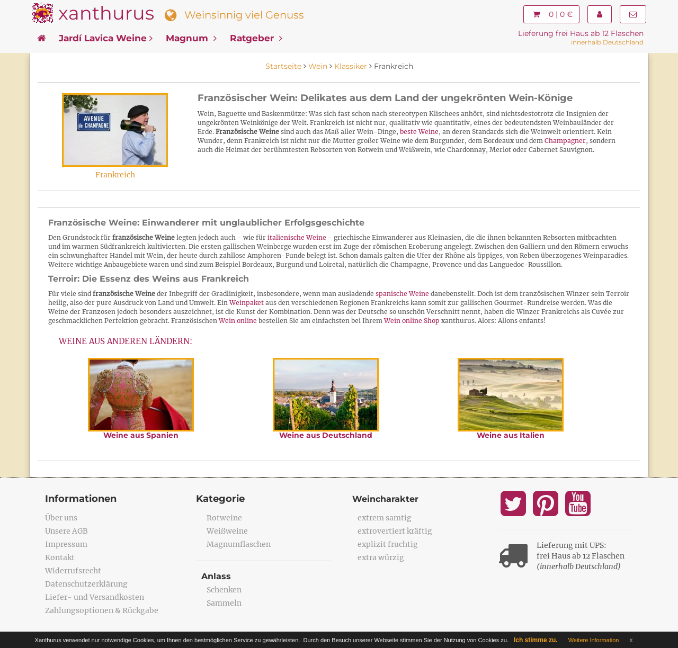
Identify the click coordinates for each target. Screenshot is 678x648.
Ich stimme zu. (536, 640)
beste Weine (419, 132)
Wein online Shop (412, 321)
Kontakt (60, 557)
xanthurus (106, 13)
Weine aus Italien (511, 435)
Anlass (216, 576)
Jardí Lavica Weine (106, 38)
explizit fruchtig (388, 544)
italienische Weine (296, 237)
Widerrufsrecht (73, 570)
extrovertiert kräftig (395, 531)
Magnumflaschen (239, 544)
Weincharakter (385, 499)
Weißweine (227, 531)
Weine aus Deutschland (325, 435)
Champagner (565, 141)
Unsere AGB (66, 531)
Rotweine (224, 518)
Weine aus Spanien (141, 435)
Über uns (61, 518)
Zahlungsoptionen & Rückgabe (101, 610)
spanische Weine (402, 294)
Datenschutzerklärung (86, 584)
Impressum (66, 544)
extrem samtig (385, 518)
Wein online (238, 321)
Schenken (224, 590)
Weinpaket (246, 303)
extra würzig (381, 557)
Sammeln (224, 603)
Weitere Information (593, 640)
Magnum (191, 38)
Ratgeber (256, 38)
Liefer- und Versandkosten (94, 597)
